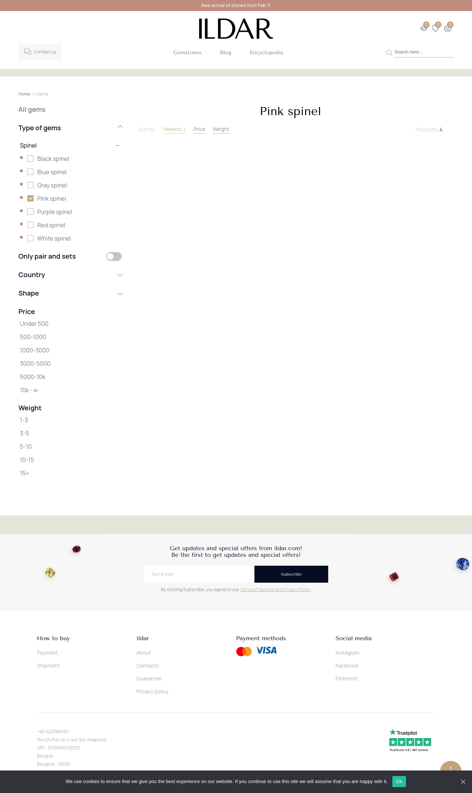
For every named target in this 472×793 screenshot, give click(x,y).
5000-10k (32, 377)
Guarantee (149, 678)
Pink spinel (51, 198)
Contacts (147, 665)
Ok (399, 781)
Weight (221, 128)
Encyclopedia (266, 52)
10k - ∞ (29, 390)
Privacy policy (152, 691)
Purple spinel (54, 212)
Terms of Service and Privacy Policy (275, 589)
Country (70, 274)
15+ (24, 473)
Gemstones (187, 52)
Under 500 (34, 324)
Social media (354, 638)
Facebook (347, 665)
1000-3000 (34, 350)
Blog (226, 52)
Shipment (48, 665)
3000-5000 (35, 363)
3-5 (24, 433)
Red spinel (51, 225)
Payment (47, 652)
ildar (142, 638)
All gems (31, 109)
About (143, 652)
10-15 (27, 460)
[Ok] (462, 781)
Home (24, 94)
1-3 (24, 420)
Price (199, 128)
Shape (70, 293)
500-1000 (33, 337)
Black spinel (53, 159)
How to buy (53, 638)
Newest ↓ (175, 128)
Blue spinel (52, 172)
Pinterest (347, 678)
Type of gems (70, 127)
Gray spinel (52, 185)
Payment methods (261, 638)
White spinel (54, 238)
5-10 (26, 446)
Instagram (348, 652)
